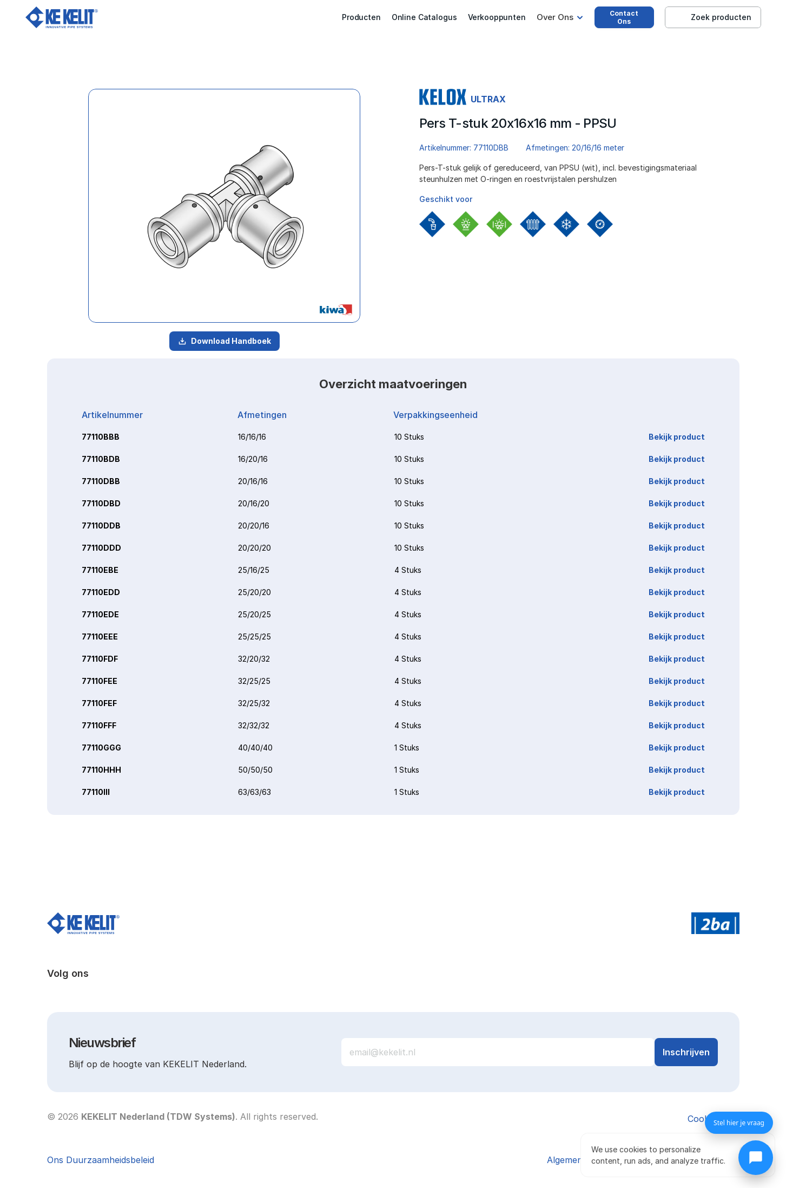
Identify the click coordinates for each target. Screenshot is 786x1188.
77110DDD (101, 547)
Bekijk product (677, 436)
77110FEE (99, 681)
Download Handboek (224, 340)
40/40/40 (255, 747)
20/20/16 (253, 525)
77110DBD (101, 503)
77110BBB (101, 436)
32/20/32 (254, 658)
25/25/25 (254, 636)
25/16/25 (253, 570)
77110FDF (100, 658)
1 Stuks (406, 747)
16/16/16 (252, 436)
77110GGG (101, 747)
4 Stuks (407, 570)
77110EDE (100, 614)
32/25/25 (254, 681)
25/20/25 (254, 614)
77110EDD (101, 592)
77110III (96, 792)
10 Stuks (409, 436)
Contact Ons (624, 17)
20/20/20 (254, 547)
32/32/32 (253, 725)
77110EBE (100, 570)
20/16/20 (253, 503)
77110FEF (99, 703)
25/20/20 (254, 592)
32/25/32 (254, 703)
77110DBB (101, 481)
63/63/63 (254, 792)
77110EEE (100, 636)
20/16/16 (253, 481)
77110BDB (101, 459)
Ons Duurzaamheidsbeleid (100, 1159)
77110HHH (101, 769)
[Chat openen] (755, 1157)
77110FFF (99, 725)
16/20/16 (253, 459)
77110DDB (101, 525)
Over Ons (555, 17)
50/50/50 (255, 769)
